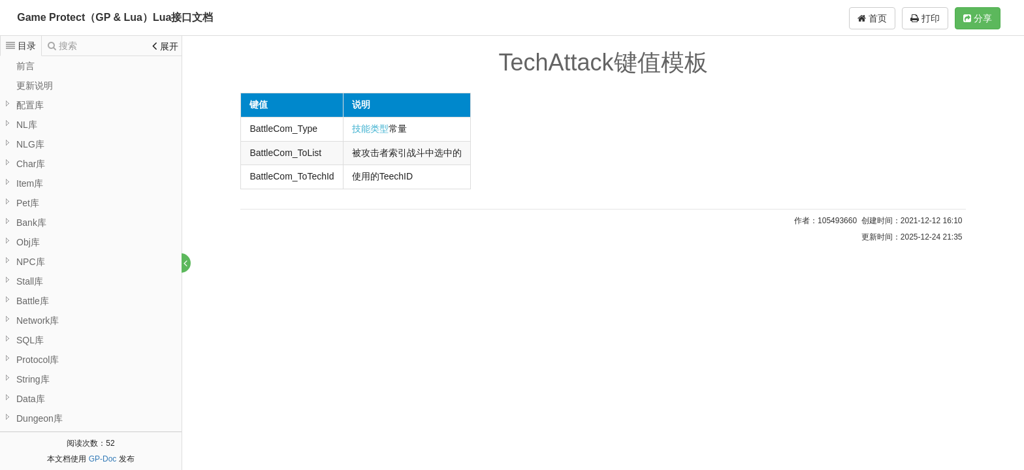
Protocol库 (37, 359)
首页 (872, 18)
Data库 (30, 399)
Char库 (30, 164)
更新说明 (34, 85)
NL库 (26, 124)
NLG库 (30, 144)
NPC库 (30, 262)
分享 (977, 18)
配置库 (30, 105)
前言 (25, 66)
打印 (925, 18)
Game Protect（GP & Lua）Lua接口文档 (115, 17)
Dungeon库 (39, 418)
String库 (33, 379)
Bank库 (31, 222)
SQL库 (30, 340)
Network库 (37, 320)
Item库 (29, 183)
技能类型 (371, 128)
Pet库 (27, 203)
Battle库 (32, 301)
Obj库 (28, 242)
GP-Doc (103, 458)
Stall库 (29, 281)
